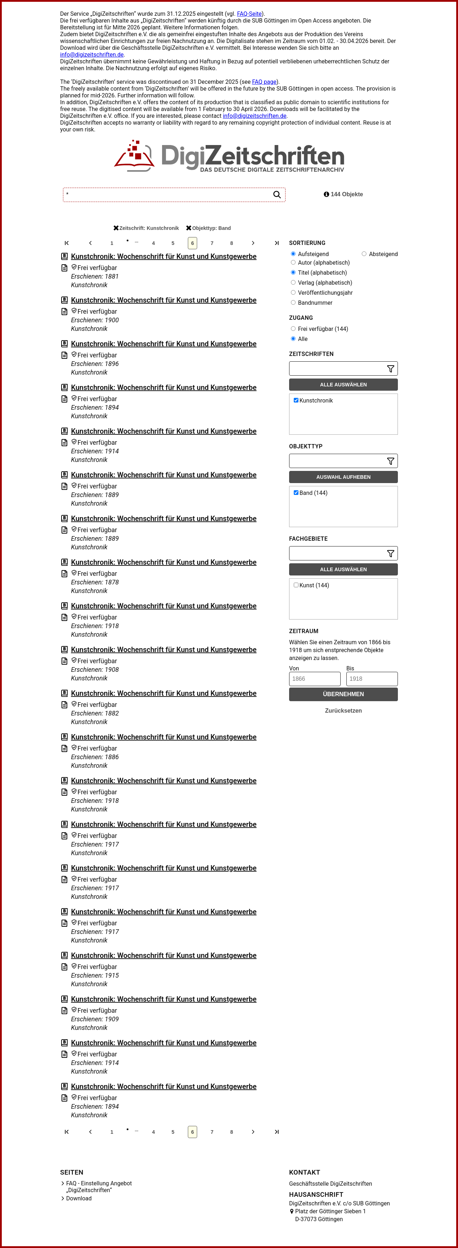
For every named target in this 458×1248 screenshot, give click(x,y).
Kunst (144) (311, 585)
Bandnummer (311, 302)
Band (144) (311, 493)
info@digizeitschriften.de (92, 54)
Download (79, 1198)
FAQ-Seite (249, 13)
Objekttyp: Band (208, 228)
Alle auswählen (343, 384)
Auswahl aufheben (343, 477)
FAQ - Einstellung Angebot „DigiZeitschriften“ (99, 1187)
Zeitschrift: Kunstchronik (146, 228)
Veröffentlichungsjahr (322, 292)
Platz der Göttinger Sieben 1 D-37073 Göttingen (330, 1215)
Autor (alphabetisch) (320, 262)
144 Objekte (343, 194)
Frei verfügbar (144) (319, 329)
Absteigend (380, 254)
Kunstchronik (313, 400)
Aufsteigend (310, 254)
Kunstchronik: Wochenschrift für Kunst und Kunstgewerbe (164, 256)
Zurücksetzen (343, 711)
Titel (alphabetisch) (319, 272)
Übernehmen (343, 694)
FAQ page (264, 81)
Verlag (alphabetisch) (321, 282)
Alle (299, 339)
